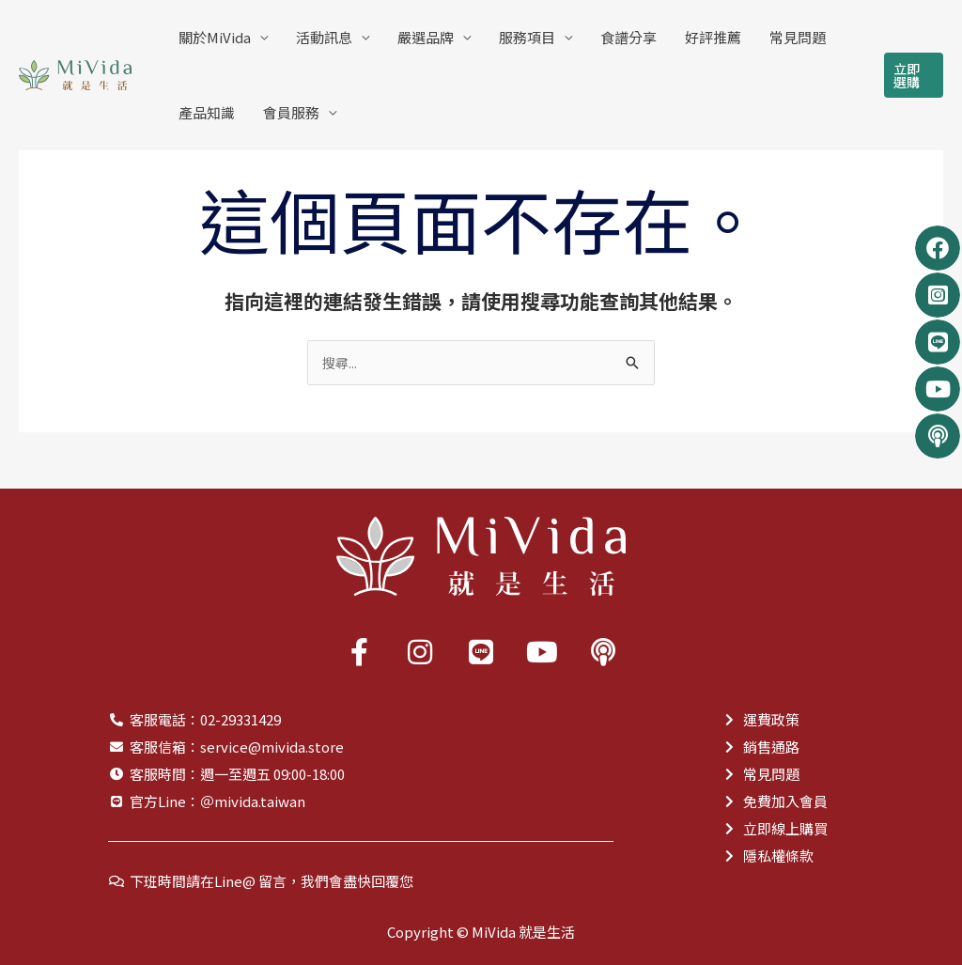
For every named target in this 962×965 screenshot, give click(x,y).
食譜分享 (628, 37)
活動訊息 (324, 37)
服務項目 (527, 37)
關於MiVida (214, 37)
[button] (913, 75)
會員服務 (291, 112)
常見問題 (797, 37)
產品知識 (206, 112)
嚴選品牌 (425, 37)
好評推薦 (713, 37)
